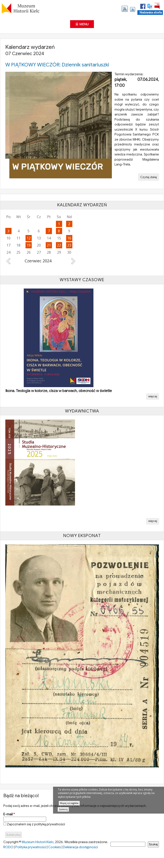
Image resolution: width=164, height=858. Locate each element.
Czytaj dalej (149, 178)
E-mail (9, 814)
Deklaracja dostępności (80, 847)
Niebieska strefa (151, 12)
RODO (8, 847)
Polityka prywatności (30, 847)
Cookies (54, 847)
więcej (152, 396)
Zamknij (63, 809)
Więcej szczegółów (69, 803)
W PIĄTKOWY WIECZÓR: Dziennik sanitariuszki (57, 65)
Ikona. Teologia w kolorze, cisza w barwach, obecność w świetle (58, 390)
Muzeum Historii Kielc (37, 842)
